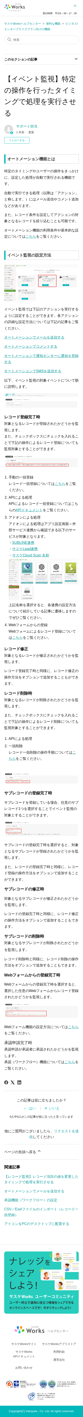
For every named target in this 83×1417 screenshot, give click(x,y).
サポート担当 (26, 126)
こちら (30, 236)
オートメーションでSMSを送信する (33, 371)
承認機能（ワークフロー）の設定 (30, 1200)
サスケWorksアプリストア (59, 1344)
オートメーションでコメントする (30, 346)
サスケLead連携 (25, 549)
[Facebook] (6, 1082)
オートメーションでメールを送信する (34, 337)
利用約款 (59, 1351)
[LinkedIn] (19, 1082)
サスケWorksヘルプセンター (22, 23)
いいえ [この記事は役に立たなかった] (54, 1108)
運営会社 (59, 1359)
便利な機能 (53, 23)
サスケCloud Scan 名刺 (30, 555)
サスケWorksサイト (24, 1344)
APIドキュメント (29, 510)
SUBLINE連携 (23, 543)
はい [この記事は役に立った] (32, 1108)
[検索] (41, 39)
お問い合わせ (24, 1367)
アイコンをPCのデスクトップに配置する (36, 1224)
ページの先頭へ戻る (22, 1151)
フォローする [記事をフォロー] (17, 140)
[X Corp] (13, 1082)
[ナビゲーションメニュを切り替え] (75, 6)
